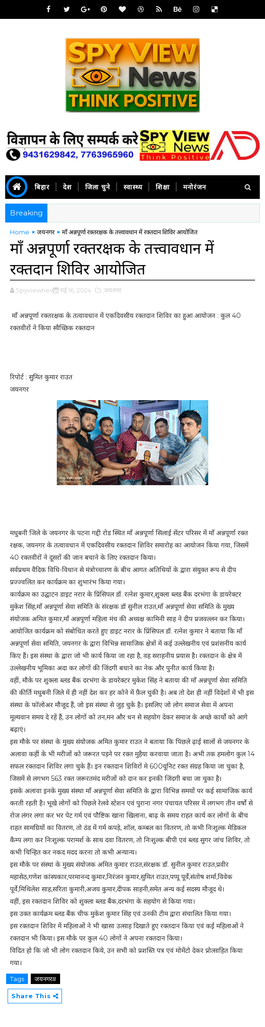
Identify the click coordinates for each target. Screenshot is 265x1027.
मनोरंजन (194, 187)
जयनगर (45, 232)
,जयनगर (111, 290)
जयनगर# (45, 979)
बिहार (42, 187)
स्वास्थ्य (133, 187)
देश (67, 187)
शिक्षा (163, 187)
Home (19, 232)
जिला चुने (97, 187)
